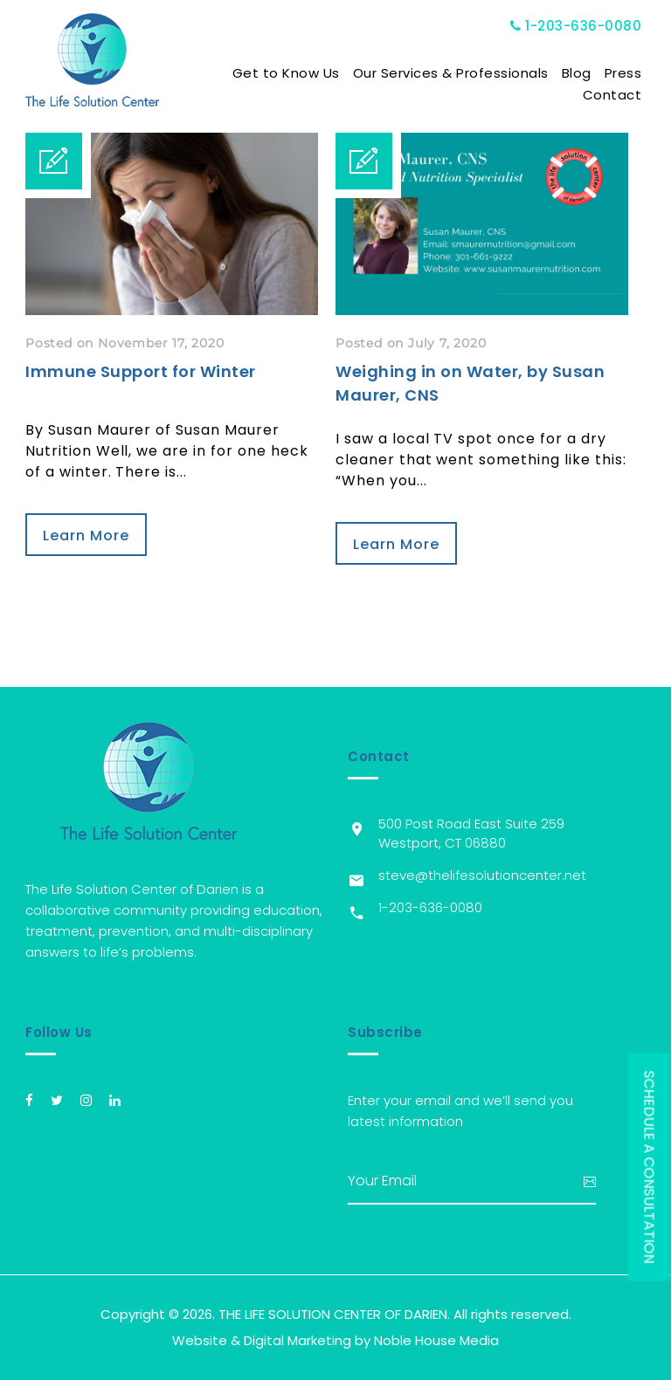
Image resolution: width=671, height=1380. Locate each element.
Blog (576, 73)
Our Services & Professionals (451, 73)
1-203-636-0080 (576, 26)
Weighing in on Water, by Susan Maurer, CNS (470, 383)
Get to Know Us (286, 73)
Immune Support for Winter (140, 371)
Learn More (86, 535)
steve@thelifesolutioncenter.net (482, 875)
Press (623, 73)
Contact (612, 95)
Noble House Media (436, 1340)
